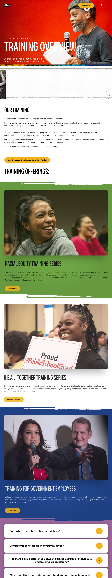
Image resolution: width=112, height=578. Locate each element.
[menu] (106, 5)
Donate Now (86, 5)
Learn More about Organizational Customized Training (27, 153)
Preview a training (12, 392)
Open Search (101, 5)
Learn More (13, 281)
